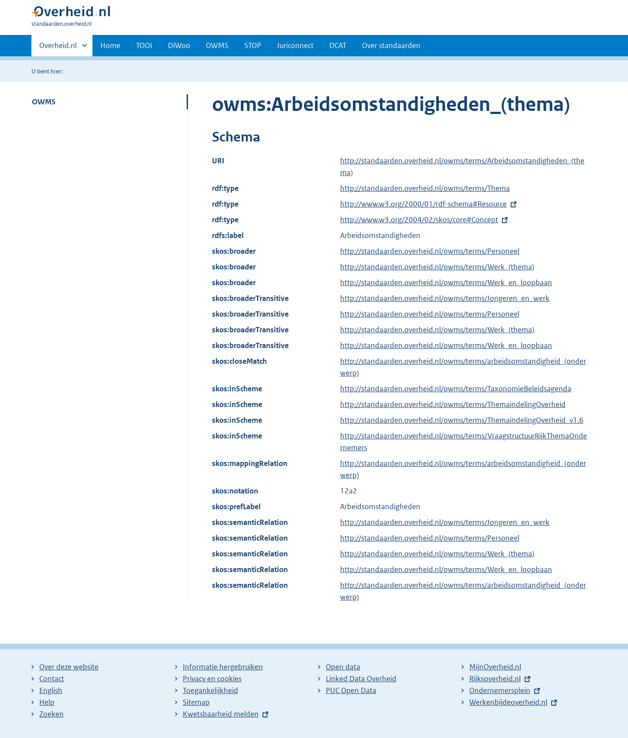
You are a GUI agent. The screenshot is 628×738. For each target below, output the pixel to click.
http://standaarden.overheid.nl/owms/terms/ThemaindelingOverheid (453, 404)
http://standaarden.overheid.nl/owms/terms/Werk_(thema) (437, 267)
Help (47, 702)
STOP (252, 45)
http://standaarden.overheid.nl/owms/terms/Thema (425, 188)
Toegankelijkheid (210, 690)
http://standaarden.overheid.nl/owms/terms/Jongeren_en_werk (445, 298)
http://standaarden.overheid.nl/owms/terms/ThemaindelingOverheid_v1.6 (462, 420)
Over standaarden (391, 45)
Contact (51, 678)
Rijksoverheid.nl (495, 678)
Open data (343, 667)
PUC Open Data (351, 690)
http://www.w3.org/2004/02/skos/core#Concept (419, 219)
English (50, 690)
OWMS (217, 45)
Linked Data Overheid (361, 678)
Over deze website (69, 667)
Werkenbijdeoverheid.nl (508, 702)
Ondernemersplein (499, 690)
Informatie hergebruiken (223, 667)
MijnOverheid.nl (495, 667)
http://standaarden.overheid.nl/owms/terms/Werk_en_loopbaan (446, 282)
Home (110, 45)
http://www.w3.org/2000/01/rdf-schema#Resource (423, 204)
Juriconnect (295, 45)
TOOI (144, 45)
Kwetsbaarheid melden (221, 714)
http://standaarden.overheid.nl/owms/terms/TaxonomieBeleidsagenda (455, 388)
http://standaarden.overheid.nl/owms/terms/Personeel (429, 251)
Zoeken (51, 714)
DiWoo (179, 45)
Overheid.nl (58, 48)
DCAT (337, 45)
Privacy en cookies (212, 678)
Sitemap (196, 702)
